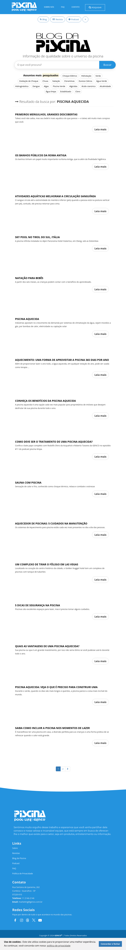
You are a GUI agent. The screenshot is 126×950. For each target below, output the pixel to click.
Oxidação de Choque (28, 81)
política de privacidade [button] (58, 945)
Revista (58, 19)
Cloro (77, 91)
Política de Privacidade (22, 873)
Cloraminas (69, 81)
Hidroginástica (21, 86)
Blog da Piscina (19, 858)
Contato (75, 7)
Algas (46, 86)
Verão (98, 75)
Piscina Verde (59, 86)
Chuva (45, 81)
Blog (43, 19)
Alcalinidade (105, 86)
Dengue (36, 86)
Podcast (74, 19)
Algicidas (73, 86)
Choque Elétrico (70, 75)
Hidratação (86, 75)
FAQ (62, 7)
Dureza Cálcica (85, 81)
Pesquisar (95, 7)
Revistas (16, 853)
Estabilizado (65, 91)
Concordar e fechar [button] (110, 944)
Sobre (15, 848)
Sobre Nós (49, 7)
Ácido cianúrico (89, 86)
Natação (56, 81)
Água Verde (101, 81)
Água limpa (51, 91)
